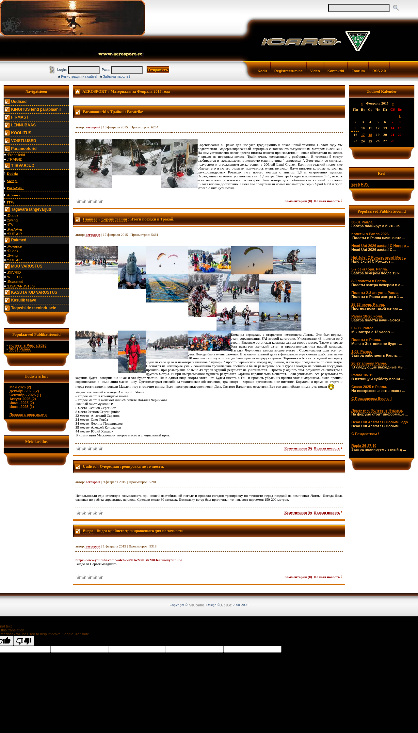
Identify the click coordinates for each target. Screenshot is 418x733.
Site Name (196, 605)
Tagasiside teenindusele (33, 308)
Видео (88, 531)
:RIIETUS (14, 277)
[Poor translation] (23, 641)
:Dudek (12, 216)
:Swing (12, 220)
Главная (90, 219)
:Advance (14, 246)
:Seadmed (15, 282)
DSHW (226, 605)
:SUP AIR (14, 234)
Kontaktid (336, 71)
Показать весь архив (28, 414)
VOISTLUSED (23, 140)
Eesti (355, 184)
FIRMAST (19, 117)
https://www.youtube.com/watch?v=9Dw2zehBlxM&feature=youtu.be (128, 560)
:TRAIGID (15, 159)
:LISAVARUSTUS (21, 286)
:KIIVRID (14, 272)
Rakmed (18, 240)
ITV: (10, 202)
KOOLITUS (21, 133)
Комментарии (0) (298, 201)
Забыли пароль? (117, 76)
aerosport (93, 127)
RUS (364, 184)
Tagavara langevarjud (31, 209)
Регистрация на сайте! (79, 76)
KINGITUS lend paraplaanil (36, 109)
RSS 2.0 (379, 71)
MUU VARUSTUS (26, 266)
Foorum (358, 71)
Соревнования (114, 219)
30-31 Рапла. (20, 349)
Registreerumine (288, 71)
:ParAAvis (15, 229)
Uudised (18, 101)
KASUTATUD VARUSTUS (34, 292)
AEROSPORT (94, 91)
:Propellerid (16, 155)
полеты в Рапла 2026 (27, 345)
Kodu (262, 71)
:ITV (10, 225)
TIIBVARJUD (22, 165)
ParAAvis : (15, 188)
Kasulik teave (23, 300)
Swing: (12, 181)
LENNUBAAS (23, 125)
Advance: (14, 195)
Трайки (116, 111)
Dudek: (12, 173)
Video (315, 71)
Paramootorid (24, 148)
